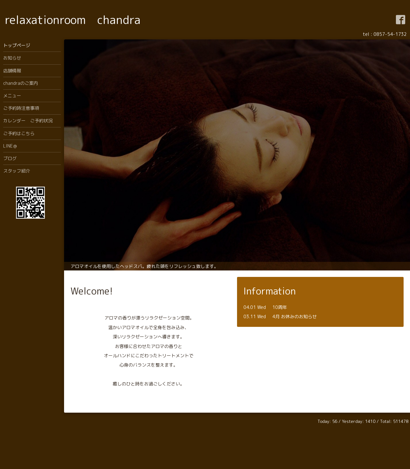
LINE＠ (10, 146)
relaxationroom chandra (73, 20)
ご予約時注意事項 (21, 108)
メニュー (12, 96)
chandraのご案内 (20, 83)
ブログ (10, 158)
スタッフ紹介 (16, 171)
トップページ (16, 45)
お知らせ (12, 58)
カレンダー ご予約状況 (28, 120)
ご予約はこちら (19, 133)
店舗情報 (12, 71)
